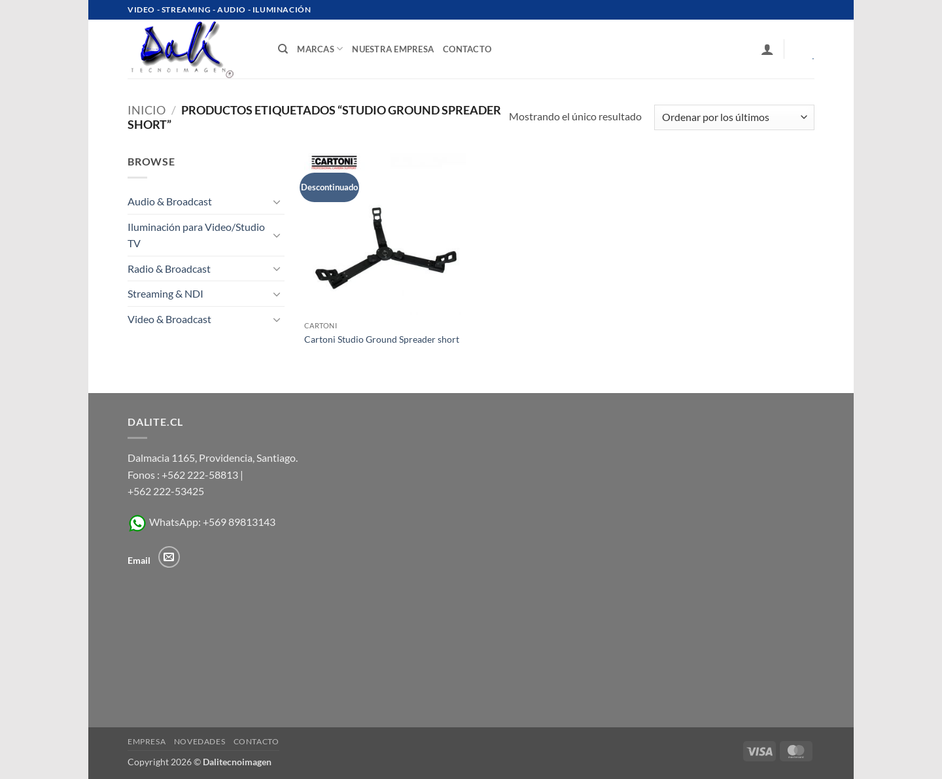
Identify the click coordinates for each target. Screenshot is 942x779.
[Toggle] (277, 201)
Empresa (147, 741)
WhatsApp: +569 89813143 (201, 521)
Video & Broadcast (169, 319)
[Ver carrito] (804, 49)
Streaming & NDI (165, 293)
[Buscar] (283, 49)
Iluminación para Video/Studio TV (196, 235)
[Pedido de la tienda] (734, 117)
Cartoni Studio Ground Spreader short (381, 339)
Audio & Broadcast (170, 201)
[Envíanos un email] (169, 557)
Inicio (147, 110)
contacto (467, 49)
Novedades (200, 741)
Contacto (256, 741)
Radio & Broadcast (169, 268)
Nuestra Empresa (393, 49)
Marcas (320, 49)
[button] (767, 49)
